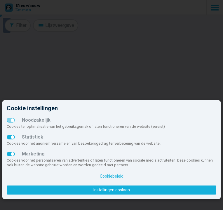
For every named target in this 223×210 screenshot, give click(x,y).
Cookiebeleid (111, 176)
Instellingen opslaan (111, 190)
